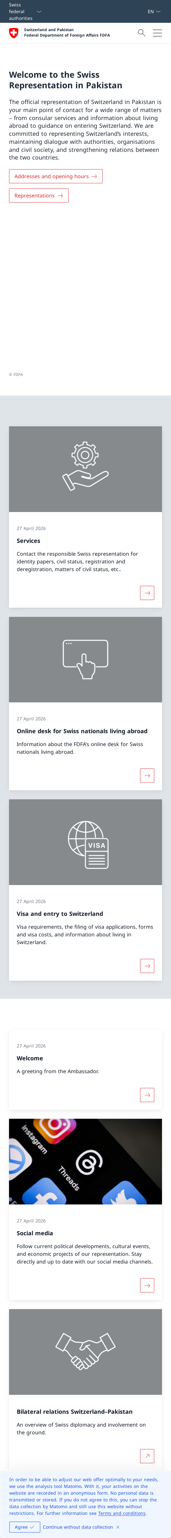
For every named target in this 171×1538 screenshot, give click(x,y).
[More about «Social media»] (147, 1133)
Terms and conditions (122, 1513)
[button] (160, 1347)
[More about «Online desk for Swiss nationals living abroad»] (147, 623)
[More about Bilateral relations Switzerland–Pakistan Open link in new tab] (147, 1303)
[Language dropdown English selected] (154, 11)
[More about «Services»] (147, 440)
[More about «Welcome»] (147, 942)
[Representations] (39, 195)
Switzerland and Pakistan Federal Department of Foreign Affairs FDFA (67, 32)
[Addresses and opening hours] (56, 176)
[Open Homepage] (59, 33)
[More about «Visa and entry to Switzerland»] (147, 813)
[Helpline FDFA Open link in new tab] (36, 1445)
